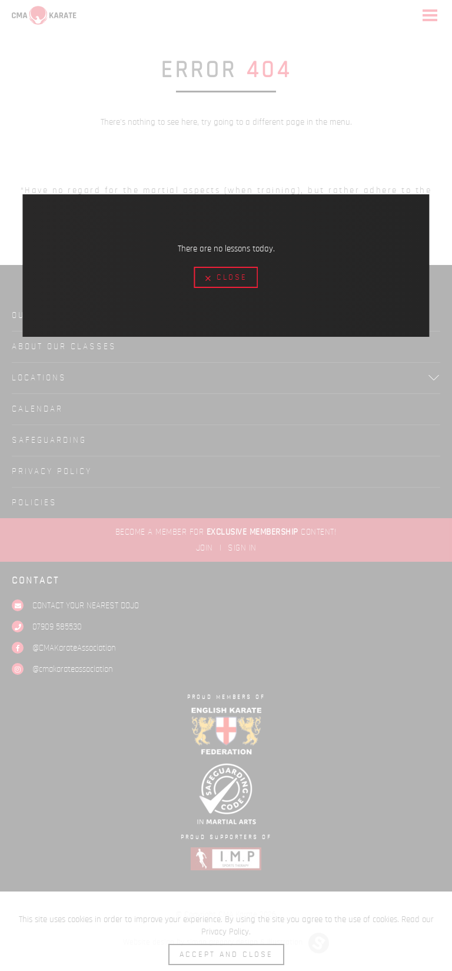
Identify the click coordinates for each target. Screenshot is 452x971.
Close (226, 278)
